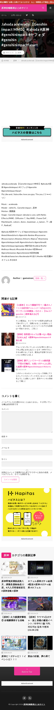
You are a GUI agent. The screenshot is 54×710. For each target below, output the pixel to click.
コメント (5, 409)
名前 (4, 436)
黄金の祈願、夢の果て (39, 656)
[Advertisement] (27, 92)
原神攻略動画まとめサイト (34, 704)
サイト (4, 459)
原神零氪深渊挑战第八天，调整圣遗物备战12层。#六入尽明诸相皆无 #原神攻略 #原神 (13, 586)
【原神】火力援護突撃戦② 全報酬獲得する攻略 (13, 619)
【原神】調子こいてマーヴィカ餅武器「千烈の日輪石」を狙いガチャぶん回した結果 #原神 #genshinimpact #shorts (34, 363)
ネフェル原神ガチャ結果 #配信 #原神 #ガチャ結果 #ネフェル (40, 584)
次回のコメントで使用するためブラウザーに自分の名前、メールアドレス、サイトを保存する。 (26, 473)
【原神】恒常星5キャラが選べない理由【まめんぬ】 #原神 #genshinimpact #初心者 (33, 337)
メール (5, 448)
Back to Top (27, 672)
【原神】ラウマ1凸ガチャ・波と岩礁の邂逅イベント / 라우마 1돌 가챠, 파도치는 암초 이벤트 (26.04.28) (40, 623)
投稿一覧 (39, 278)
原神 (19, 52)
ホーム (4, 15)
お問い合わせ (16, 15)
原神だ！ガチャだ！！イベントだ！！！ (13, 658)
